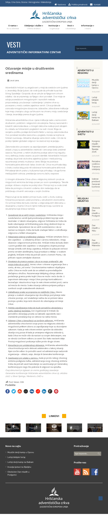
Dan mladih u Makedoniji (97, 243)
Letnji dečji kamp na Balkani (96, 116)
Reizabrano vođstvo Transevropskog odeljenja (99, 165)
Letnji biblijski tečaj (95, 100)
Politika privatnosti (79, 4)
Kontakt (97, 4)
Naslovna (62, 4)
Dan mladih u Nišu (96, 228)
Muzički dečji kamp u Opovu (95, 84)
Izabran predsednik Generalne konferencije (98, 183)
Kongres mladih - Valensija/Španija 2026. (96, 146)
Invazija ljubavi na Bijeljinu (19, 467)
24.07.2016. (14, 80)
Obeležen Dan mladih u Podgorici (96, 212)
